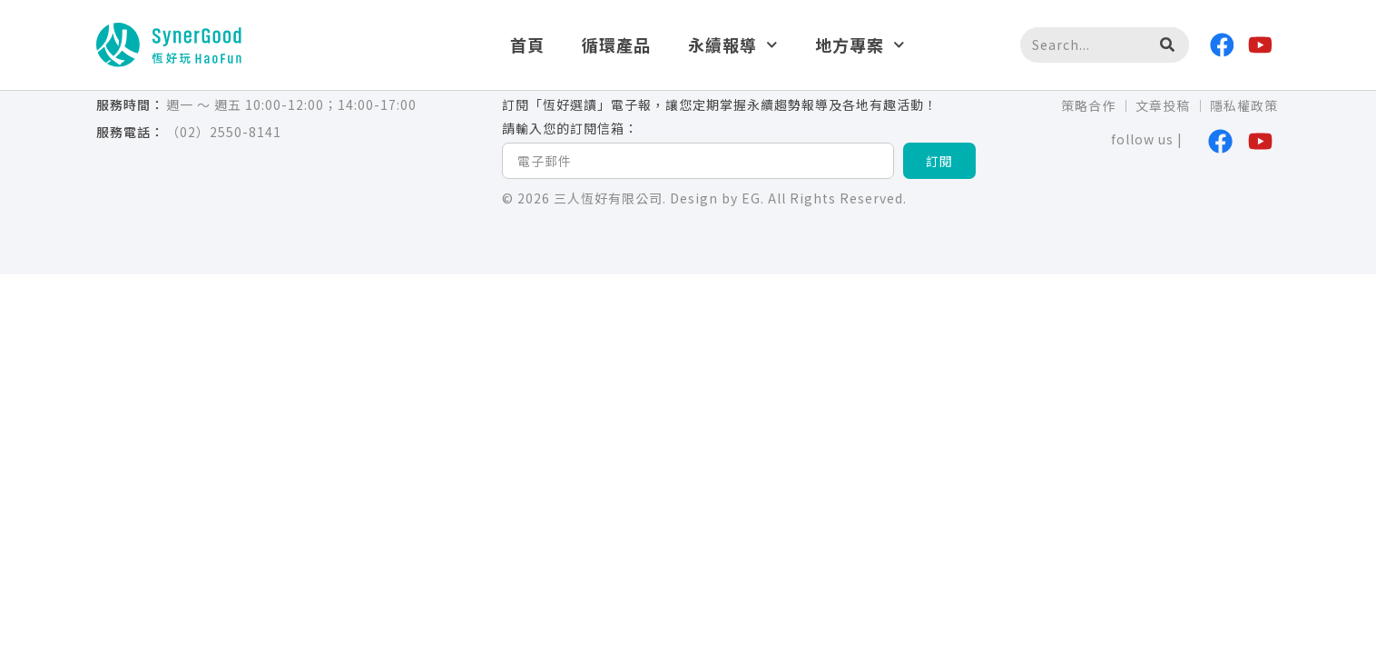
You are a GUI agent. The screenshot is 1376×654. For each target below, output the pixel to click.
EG (751, 198)
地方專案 (860, 45)
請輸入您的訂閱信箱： (570, 128)
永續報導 (733, 45)
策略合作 (1088, 105)
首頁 (527, 44)
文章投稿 (1162, 105)
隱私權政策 (1244, 105)
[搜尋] (1166, 45)
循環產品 (616, 44)
